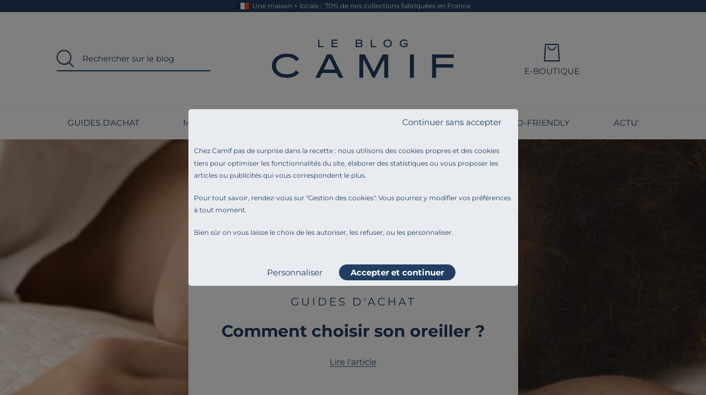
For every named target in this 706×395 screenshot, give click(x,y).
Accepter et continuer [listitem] (397, 272)
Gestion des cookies (341, 198)
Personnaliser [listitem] (295, 272)
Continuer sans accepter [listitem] (452, 122)
